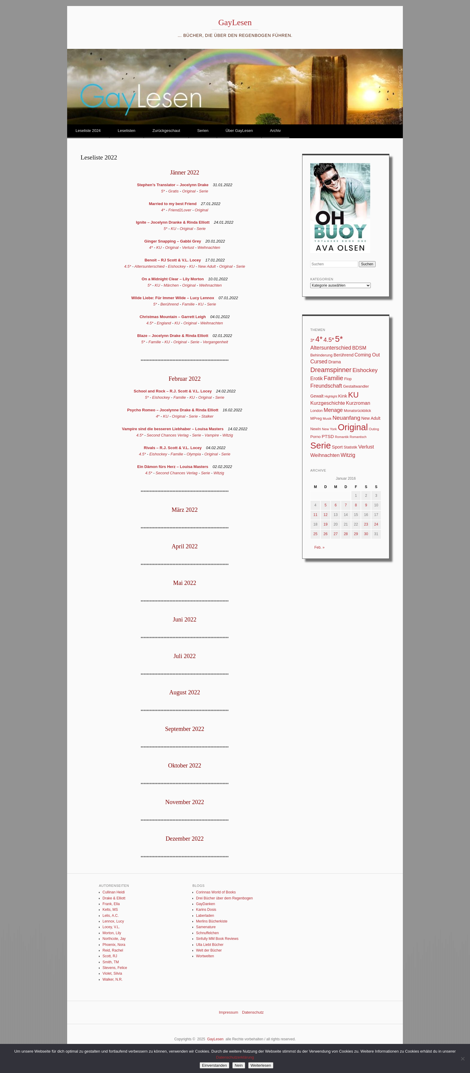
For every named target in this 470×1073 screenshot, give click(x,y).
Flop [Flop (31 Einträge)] (348, 379)
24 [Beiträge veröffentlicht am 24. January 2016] (376, 524)
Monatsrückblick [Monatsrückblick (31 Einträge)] (357, 410)
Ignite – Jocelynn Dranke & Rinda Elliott (173, 222)
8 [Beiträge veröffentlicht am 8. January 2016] (356, 505)
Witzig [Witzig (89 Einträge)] (348, 455)
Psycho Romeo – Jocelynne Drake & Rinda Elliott (172, 410)
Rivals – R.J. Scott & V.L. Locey (173, 448)
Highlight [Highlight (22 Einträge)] (331, 396)
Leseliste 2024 (88, 130)
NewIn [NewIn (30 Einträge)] (315, 429)
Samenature (206, 927)
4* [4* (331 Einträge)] (319, 339)
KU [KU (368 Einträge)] (353, 395)
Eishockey (177, 266)
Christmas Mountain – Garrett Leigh (173, 316)
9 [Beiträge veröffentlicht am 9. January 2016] (366, 505)
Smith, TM (111, 962)
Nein (239, 1065)
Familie (188, 304)
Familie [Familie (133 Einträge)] (333, 378)
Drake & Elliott (114, 898)
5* (163, 191)
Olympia (194, 454)
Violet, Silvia (112, 973)
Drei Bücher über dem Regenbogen (224, 898)
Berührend (169, 304)
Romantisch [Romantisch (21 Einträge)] (358, 437)
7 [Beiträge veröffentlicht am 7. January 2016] (346, 505)
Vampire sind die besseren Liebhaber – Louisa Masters (173, 429)
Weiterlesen (261, 1065)
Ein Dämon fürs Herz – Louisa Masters (172, 466)
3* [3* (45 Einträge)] (312, 340)
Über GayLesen (239, 130)
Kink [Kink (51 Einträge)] (342, 395)
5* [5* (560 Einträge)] (339, 339)
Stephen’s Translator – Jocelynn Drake (173, 185)
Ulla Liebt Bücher (209, 945)
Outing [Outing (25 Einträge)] (374, 429)
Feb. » (319, 547)
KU (173, 228)
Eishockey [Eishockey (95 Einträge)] (365, 370)
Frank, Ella (111, 904)
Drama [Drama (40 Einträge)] (334, 361)
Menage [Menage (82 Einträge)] (333, 410)
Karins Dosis (206, 910)
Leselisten (126, 130)
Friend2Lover (179, 210)
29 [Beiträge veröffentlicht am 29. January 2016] (356, 534)
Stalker (207, 416)
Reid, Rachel (113, 950)
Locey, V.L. (111, 927)
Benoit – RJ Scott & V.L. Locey (172, 260)
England (164, 323)
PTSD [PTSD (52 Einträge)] (328, 436)
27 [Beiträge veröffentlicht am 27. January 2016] (336, 534)
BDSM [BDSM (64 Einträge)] (359, 347)
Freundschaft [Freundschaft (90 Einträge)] (326, 386)
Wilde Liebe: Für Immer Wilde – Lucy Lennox (172, 298)
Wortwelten (205, 956)
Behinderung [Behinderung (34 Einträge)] (321, 355)
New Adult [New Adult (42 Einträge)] (370, 418)
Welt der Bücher (209, 950)
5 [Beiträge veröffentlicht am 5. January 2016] (326, 505)
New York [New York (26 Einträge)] (329, 429)
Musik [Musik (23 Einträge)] (327, 418)
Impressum (228, 1012)
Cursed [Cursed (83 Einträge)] (318, 362)
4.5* (127, 266)
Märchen (171, 285)
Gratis (173, 191)
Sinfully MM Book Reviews (217, 939)
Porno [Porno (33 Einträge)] (315, 436)
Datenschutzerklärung (235, 1057)
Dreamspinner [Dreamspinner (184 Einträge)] (330, 370)
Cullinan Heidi (114, 892)
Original (189, 191)
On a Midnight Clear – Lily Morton (173, 279)
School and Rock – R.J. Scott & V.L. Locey (173, 391)
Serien (203, 130)
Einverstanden (214, 1065)
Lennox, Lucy (113, 921)
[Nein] (463, 1059)
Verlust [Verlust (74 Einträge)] (366, 447)
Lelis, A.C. (111, 916)
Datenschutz (253, 1012)
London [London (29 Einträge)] (316, 411)
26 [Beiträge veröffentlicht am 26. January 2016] (325, 534)
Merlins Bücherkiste (212, 921)
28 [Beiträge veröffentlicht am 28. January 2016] (346, 534)
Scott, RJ (110, 956)
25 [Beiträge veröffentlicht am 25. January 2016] (315, 534)
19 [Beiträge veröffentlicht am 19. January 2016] (325, 524)
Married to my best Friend (173, 203)
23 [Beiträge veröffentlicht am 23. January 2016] (366, 524)
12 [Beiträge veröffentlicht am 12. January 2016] (325, 515)
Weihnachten (209, 247)
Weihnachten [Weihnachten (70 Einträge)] (325, 455)
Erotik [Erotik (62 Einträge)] (316, 378)
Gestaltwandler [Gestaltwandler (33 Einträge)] (356, 386)
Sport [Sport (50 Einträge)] (337, 446)
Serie (203, 191)
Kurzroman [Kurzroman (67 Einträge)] (358, 403)
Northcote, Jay (114, 939)
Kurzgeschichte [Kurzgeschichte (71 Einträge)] (327, 403)
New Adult (207, 266)
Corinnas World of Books (216, 892)
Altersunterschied (149, 266)
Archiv (275, 130)
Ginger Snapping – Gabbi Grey (172, 241)
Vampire (212, 435)
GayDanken (205, 904)
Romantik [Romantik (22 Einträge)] (342, 437)
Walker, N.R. (113, 979)
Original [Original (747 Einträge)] (353, 427)
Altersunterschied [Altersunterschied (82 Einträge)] (330, 348)
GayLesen (234, 22)
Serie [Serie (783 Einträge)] (320, 445)
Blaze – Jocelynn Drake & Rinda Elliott (172, 335)
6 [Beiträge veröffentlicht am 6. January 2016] (336, 505)
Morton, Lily (112, 933)
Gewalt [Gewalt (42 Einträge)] (316, 396)
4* (163, 210)
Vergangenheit (215, 342)
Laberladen (205, 916)
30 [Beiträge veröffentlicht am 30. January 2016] (366, 534)
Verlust (188, 247)
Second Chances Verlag (168, 435)
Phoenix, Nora (114, 945)
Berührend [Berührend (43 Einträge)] (344, 355)
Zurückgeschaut (166, 130)
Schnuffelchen (207, 933)
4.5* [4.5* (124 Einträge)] (328, 339)
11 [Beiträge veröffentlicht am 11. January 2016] (315, 515)
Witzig (227, 435)
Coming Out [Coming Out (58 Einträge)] (367, 354)
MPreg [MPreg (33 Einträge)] (316, 418)
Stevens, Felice (115, 968)
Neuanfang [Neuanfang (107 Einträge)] (346, 418)
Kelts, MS (110, 910)
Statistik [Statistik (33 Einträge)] (350, 447)
